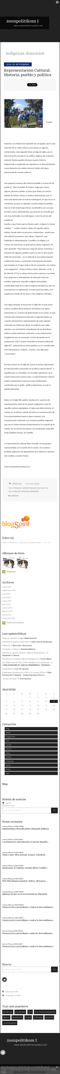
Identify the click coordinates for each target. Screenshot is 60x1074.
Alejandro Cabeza (10, 655)
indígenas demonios (30, 491)
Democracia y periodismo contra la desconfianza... (28, 933)
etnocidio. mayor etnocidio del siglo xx (30, 488)
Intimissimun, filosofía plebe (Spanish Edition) (25, 829)
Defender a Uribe (10, 649)
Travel (8, 769)
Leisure (9, 749)
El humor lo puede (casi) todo (15, 642)
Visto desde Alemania (41, 642)
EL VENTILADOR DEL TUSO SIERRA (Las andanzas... (26, 663)
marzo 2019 (7, 608)
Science (8, 757)
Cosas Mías (46, 659)
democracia (7, 1012)
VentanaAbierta (28, 649)
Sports (8, 765)
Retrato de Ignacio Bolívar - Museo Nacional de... (24, 653)
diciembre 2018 (8, 618)
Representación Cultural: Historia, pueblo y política (27, 72)
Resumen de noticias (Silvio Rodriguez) (19, 659)
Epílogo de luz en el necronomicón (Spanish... (25, 894)
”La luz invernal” (9, 679)
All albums (11, 571)
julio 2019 (6, 594)
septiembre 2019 (9, 590)
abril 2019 (6, 604)
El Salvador (38, 1017)
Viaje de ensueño (10, 638)
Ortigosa (6, 645)
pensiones (49, 1017)
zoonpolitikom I (23, 21)
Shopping (9, 761)
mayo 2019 (6, 601)
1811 (30, 1012)
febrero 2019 (7, 611)
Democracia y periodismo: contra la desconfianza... (28, 907)
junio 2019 (6, 597)
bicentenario (17, 1017)
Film (7, 740)
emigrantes (10, 736)
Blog (37, 484)
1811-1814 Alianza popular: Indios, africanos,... (24, 881)
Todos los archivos (15, 622)
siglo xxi (6, 1017)
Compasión (7, 669)
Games (8, 745)
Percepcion (25, 679)
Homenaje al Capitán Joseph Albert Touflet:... (25, 868)
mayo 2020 (6, 587)
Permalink (14, 484)
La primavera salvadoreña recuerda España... (25, 842)
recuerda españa (9, 1023)
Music (8, 753)
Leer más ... (48, 542)
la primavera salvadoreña (45, 1012)
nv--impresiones (28, 638)
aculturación (14, 491)
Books (8, 732)
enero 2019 (6, 615)
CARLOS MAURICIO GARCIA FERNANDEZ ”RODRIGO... (27, 665)
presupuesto (20, 1012)
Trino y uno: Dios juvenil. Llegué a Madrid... (24, 855)
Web (7, 773)
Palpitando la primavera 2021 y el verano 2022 (23, 672)
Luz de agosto (22, 669)
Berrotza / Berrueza (22, 645)
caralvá (28, 1017)
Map (5, 784)
